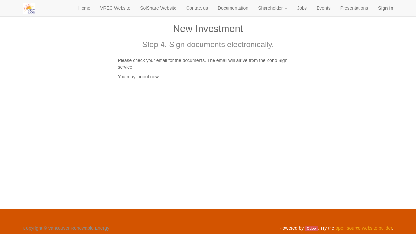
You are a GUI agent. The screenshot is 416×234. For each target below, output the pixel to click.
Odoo (311, 228)
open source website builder (364, 228)
